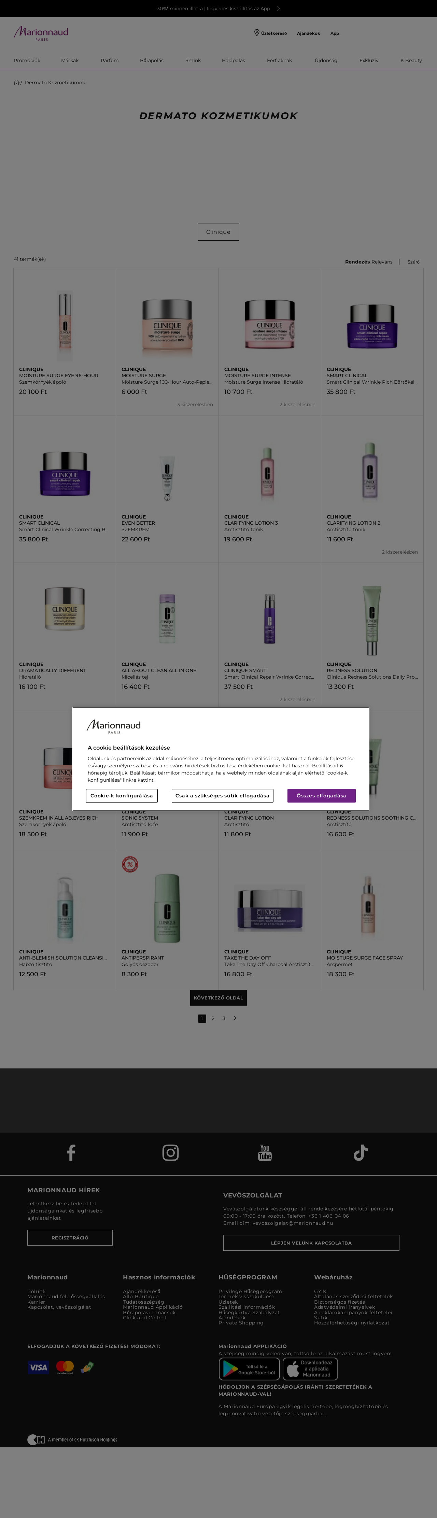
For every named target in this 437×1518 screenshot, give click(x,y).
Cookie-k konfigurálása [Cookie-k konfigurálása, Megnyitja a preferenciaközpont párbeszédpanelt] (121, 796)
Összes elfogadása (322, 796)
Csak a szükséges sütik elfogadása (222, 796)
